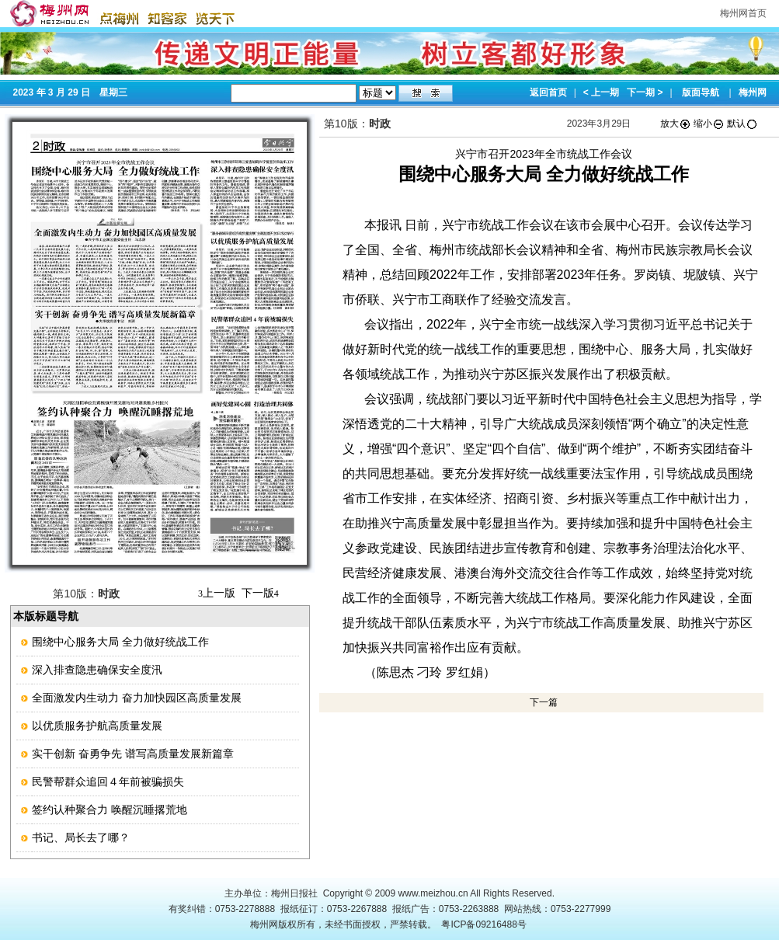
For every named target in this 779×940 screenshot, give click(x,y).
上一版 (216, 593)
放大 (675, 123)
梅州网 (753, 92)
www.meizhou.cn (433, 893)
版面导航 (700, 92)
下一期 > (644, 92)
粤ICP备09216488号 (483, 924)
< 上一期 (601, 92)
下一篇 (544, 702)
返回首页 (548, 92)
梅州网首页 (743, 13)
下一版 (260, 593)
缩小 (709, 123)
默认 (742, 123)
